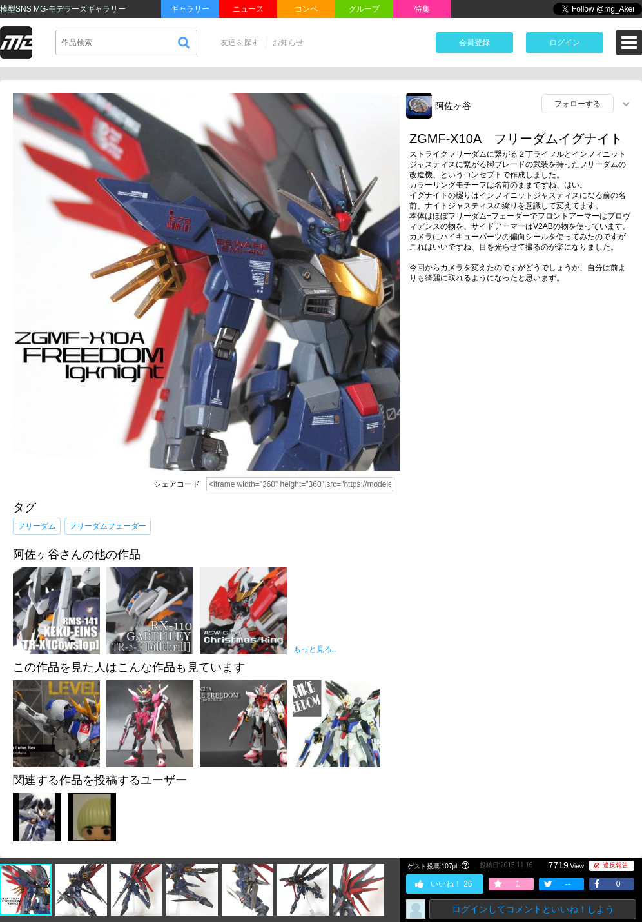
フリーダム (36, 526)
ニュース (248, 9)
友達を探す (239, 42)
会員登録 (474, 42)
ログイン (564, 42)
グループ (364, 9)
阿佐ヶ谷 (453, 106)
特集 (422, 9)
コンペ (306, 9)
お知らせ (288, 42)
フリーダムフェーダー (107, 526)
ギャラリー (190, 9)
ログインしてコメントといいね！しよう (533, 909)
